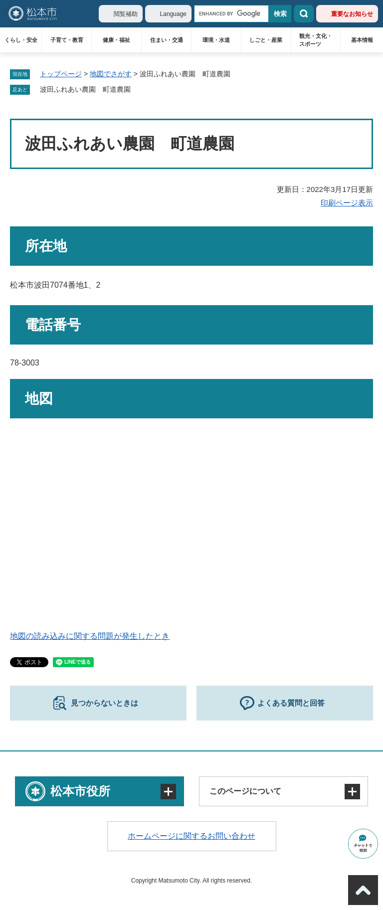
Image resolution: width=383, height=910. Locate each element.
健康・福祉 (116, 40)
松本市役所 (80, 791)
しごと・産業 (265, 40)
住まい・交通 (166, 40)
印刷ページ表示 (347, 202)
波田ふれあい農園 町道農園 (85, 89)
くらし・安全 (20, 40)
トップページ (61, 74)
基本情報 (362, 40)
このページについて (245, 791)
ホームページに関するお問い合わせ (191, 836)
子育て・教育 (66, 40)
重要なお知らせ (352, 13)
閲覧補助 (126, 13)
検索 (304, 13)
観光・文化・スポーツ (315, 40)
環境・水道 (216, 40)
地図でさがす (111, 74)
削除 (137, 89)
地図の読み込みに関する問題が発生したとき (90, 636)
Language (173, 13)
